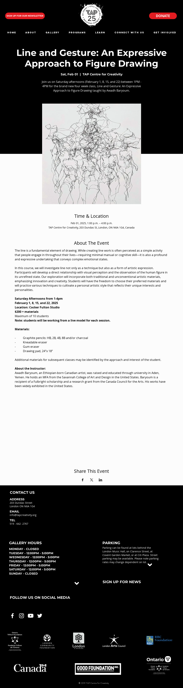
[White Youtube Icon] (30, 615)
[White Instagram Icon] (21, 615)
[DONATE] (163, 16)
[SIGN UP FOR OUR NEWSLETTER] (25, 16)
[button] (31, 32)
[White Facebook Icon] (12, 615)
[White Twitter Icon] (39, 615)
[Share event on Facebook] (82, 479)
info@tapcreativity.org (23, 515)
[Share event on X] (91, 479)
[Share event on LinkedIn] (100, 479)
